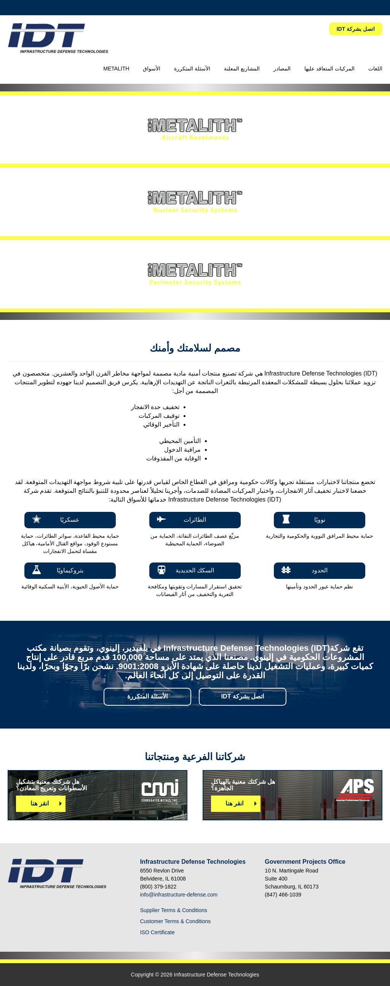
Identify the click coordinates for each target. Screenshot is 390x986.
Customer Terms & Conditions (175, 921)
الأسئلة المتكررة (192, 69)
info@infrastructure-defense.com (178, 895)
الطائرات (195, 519)
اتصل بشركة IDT (242, 696)
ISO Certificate (157, 932)
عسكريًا (70, 519)
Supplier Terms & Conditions (173, 910)
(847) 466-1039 (283, 895)
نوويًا (319, 519)
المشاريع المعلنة (242, 69)
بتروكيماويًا (70, 570)
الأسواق (151, 69)
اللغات (375, 69)
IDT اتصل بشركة (356, 29)
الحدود (320, 570)
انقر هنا (39, 803)
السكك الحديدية (195, 570)
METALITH (116, 69)
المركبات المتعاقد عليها (329, 69)
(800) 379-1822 (158, 887)
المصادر (282, 69)
